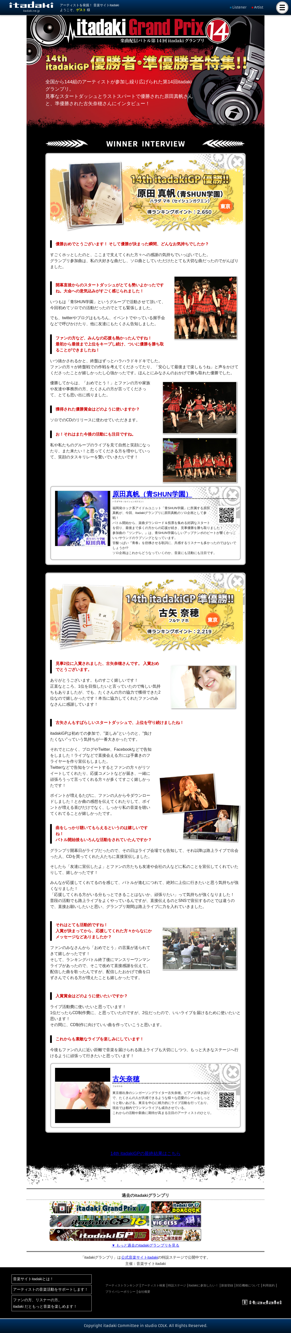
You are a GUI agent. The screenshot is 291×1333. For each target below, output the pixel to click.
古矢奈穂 (125, 1079)
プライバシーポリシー (120, 1291)
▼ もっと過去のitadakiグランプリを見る (145, 1245)
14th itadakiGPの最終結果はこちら (145, 1153)
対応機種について (248, 1285)
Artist (258, 7)
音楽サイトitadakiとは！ (33, 1279)
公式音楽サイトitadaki (139, 1257)
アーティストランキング (121, 1285)
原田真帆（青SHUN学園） (152, 494)
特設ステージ (177, 1285)
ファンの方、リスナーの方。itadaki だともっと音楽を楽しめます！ (45, 1303)
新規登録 (227, 1285)
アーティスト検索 (153, 1285)
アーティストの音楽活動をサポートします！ (50, 1289)
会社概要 (144, 1291)
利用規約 (269, 1285)
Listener (239, 7)
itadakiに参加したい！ (204, 1285)
